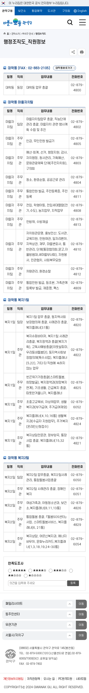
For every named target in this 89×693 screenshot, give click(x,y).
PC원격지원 (65, 679)
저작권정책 (33, 679)
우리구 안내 (27, 34)
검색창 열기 (70, 22)
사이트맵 (81, 679)
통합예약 (37, 10)
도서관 (52, 10)
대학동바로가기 (64, 68)
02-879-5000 (34, 653)
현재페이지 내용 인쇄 (82, 52)
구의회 (66, 10)
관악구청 (7, 10)
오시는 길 (49, 679)
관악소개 (15, 34)
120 (45, 653)
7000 (29, 658)
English (82, 10)
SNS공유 (73, 52)
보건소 (22, 10)
